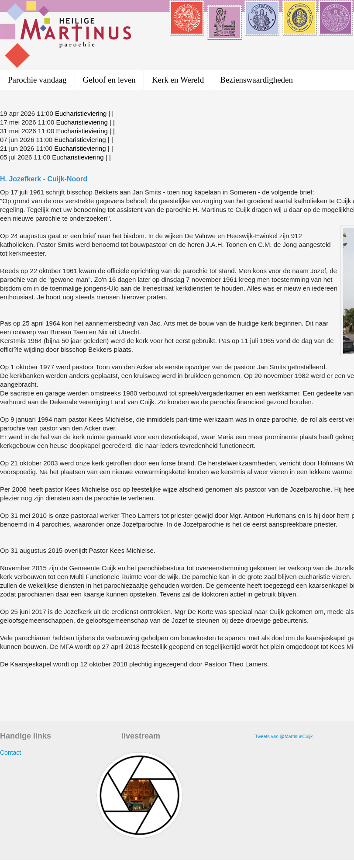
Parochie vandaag (37, 79)
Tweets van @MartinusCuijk (284, 736)
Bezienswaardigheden (256, 79)
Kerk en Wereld (178, 79)
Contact (10, 752)
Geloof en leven (109, 79)
